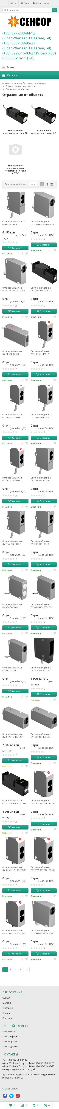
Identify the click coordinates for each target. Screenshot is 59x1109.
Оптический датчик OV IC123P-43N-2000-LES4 (14, 802)
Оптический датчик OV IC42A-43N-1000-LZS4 (42, 223)
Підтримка (7, 1007)
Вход (24, 3)
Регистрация (41, 3)
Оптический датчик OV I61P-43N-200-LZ (41, 669)
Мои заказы (8, 1031)
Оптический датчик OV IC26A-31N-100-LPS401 (43, 802)
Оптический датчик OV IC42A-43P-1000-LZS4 (13, 289)
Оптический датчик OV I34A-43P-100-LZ (14, 223)
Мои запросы (9, 1041)
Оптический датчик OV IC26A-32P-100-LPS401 (14, 932)
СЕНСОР (6, 997)
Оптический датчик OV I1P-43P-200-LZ (12, 352)
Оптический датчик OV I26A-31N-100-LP (41, 352)
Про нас (6, 1013)
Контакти (7, 1018)
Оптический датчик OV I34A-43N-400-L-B (12, 542)
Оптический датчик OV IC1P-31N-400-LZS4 (12, 735)
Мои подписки (10, 1046)
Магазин (6, 1002)
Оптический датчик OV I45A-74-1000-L (12, 606)
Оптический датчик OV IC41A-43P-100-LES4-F (42, 932)
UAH (13, 3)
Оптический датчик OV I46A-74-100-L (12, 669)
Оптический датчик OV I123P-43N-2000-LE (41, 289)
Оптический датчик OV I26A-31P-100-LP (12, 416)
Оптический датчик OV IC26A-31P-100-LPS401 (14, 868)
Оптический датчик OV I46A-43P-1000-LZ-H (41, 606)
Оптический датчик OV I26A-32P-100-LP (12, 479)
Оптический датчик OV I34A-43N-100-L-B (41, 479)
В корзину (15, 247)
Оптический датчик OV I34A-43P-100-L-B (41, 542)
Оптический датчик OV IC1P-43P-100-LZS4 (41, 735)
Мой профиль (9, 1036)
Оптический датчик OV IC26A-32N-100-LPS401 (43, 868)
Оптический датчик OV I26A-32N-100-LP (41, 416)
